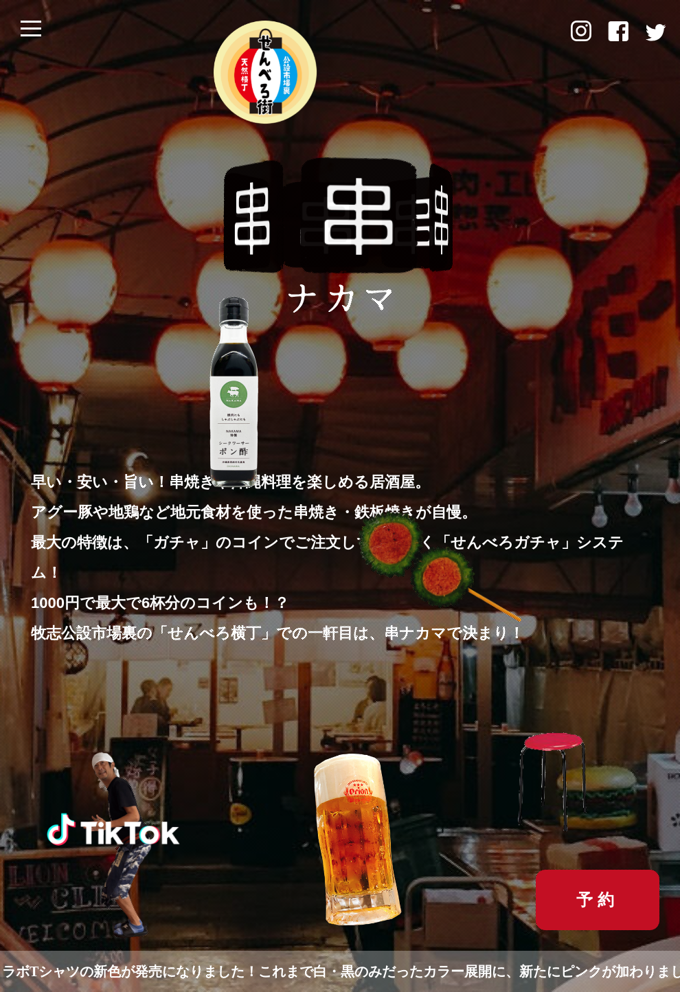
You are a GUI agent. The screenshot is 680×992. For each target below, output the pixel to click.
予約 (597, 899)
